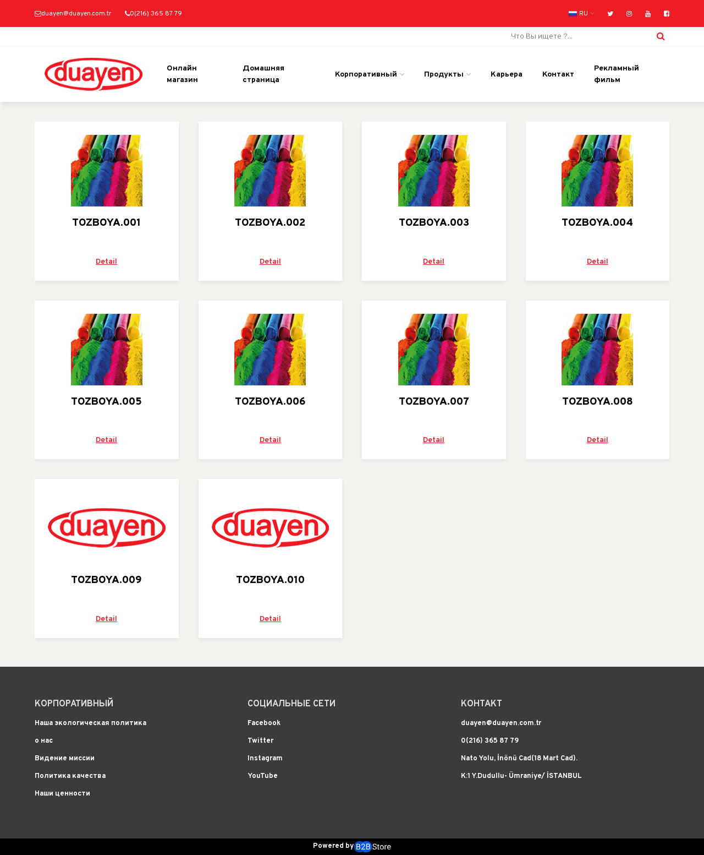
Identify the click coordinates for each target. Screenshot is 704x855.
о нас (44, 741)
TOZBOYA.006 (270, 402)
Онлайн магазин (182, 74)
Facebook (264, 723)
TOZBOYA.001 (106, 223)
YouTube (263, 776)
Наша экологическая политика (90, 723)
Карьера (506, 74)
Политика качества (70, 776)
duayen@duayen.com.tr (73, 14)
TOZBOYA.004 (597, 223)
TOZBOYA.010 (270, 580)
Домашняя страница (263, 74)
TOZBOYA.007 (434, 402)
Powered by (352, 847)
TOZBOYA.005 (106, 402)
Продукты (444, 74)
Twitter (260, 741)
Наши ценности (62, 793)
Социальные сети (292, 704)
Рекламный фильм (616, 74)
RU (578, 14)
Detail (106, 261)
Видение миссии (65, 758)
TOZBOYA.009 (106, 580)
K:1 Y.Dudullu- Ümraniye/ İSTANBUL (521, 776)
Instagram (265, 758)
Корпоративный (366, 74)
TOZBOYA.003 (434, 223)
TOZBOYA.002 (270, 223)
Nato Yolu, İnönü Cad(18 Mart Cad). (519, 758)
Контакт (558, 74)
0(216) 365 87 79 (153, 14)
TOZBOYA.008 (597, 402)
